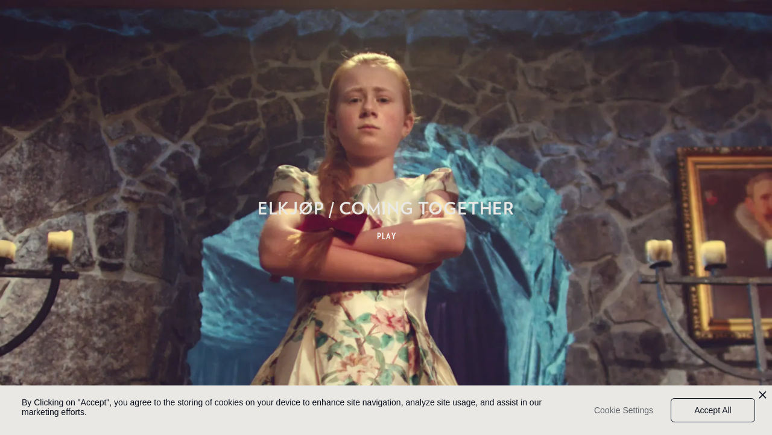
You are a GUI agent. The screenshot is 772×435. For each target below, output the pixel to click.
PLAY (387, 236)
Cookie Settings (623, 410)
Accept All (712, 410)
